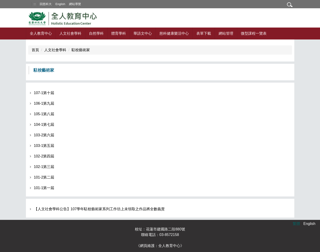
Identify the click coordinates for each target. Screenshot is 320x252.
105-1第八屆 (44, 114)
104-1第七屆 (44, 124)
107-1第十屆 (44, 93)
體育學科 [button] (118, 33)
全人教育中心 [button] (41, 33)
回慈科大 (46, 4)
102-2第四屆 (44, 156)
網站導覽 (75, 4)
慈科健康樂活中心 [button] (174, 33)
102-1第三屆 (44, 167)
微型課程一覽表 (254, 33)
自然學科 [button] (96, 33)
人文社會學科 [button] (70, 33)
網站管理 (226, 33)
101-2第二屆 (44, 177)
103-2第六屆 (44, 135)
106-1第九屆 (44, 103)
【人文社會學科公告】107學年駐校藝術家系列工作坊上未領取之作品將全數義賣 (99, 209)
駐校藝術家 (81, 50)
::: (34, 4)
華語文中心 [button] (143, 33)
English (60, 4)
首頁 (35, 50)
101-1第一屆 (44, 188)
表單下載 (203, 33)
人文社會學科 (55, 50)
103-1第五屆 (44, 146)
